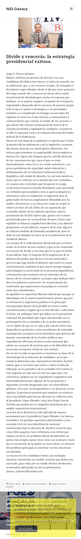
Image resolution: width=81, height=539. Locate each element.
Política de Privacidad (57, 523)
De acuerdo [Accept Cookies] (26, 530)
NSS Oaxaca (16, 8)
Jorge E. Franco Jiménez (36, 483)
